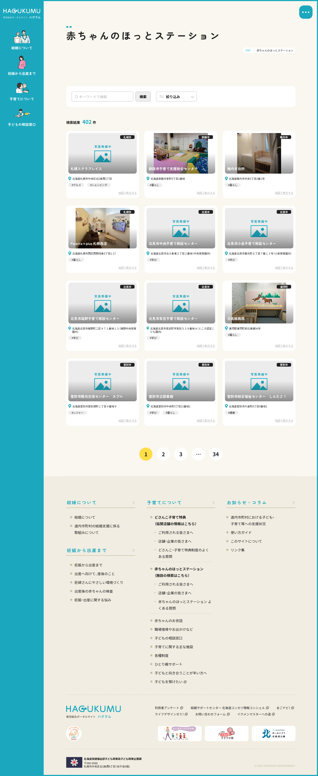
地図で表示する (127, 192)
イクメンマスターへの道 (254, 714)
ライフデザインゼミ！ (169, 714)
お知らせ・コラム (247, 502)
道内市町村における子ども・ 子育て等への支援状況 (252, 520)
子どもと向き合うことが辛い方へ (181, 672)
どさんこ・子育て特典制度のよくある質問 (183, 553)
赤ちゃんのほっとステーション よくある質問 (184, 605)
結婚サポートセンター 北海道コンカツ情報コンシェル (228, 708)
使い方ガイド (241, 532)
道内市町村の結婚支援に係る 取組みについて (97, 529)
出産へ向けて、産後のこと (94, 573)
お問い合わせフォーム (210, 714)
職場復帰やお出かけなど (174, 629)
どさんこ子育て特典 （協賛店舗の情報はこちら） (176, 520)
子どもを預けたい (169, 681)
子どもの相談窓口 (169, 638)
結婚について (82, 502)
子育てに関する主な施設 (174, 646)
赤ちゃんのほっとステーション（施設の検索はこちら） (179, 572)
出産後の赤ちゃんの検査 (93, 591)
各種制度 (162, 655)
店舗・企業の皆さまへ (175, 541)
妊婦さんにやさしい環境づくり (98, 582)
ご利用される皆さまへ (175, 532)
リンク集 (238, 549)
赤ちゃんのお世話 (169, 620)
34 (216, 454)
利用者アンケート (167, 708)
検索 (143, 96)
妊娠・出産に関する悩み (92, 599)
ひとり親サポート (169, 664)
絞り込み (173, 96)
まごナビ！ (283, 708)
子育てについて (164, 502)
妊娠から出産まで (87, 550)
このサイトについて (246, 541)
